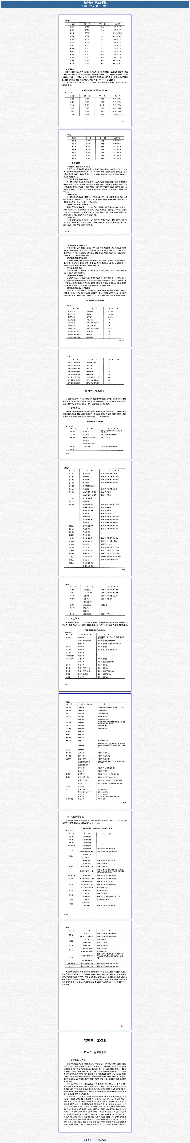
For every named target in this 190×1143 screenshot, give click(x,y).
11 (105, 1140)
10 (102, 1140)
